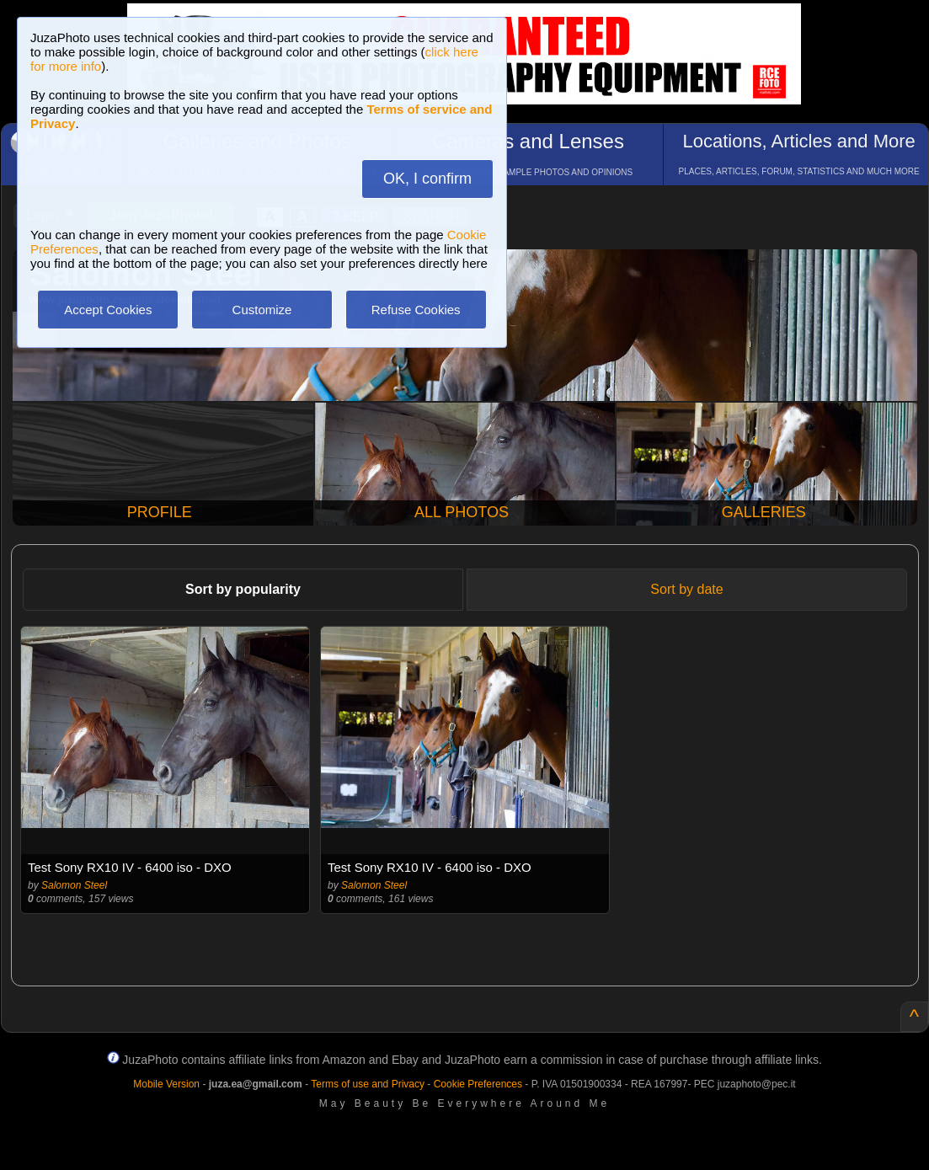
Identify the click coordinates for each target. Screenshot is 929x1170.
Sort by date (686, 589)
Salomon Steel (74, 885)
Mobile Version (166, 1084)
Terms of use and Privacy (367, 1084)
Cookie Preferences (478, 1084)
